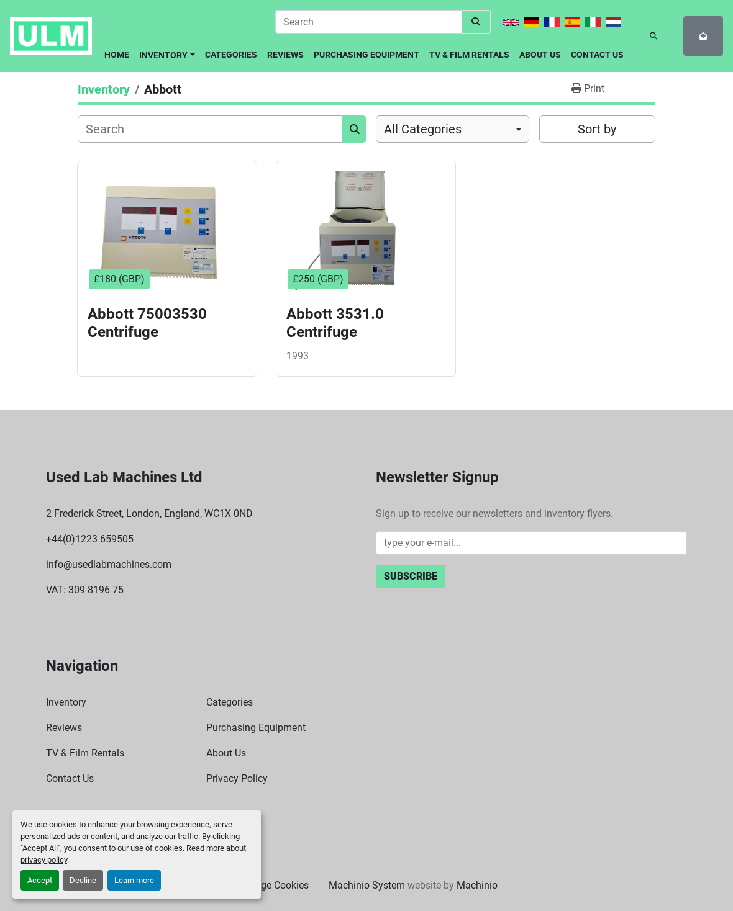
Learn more (134, 880)
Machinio (477, 885)
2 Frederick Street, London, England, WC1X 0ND (149, 513)
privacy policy (43, 859)
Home (116, 55)
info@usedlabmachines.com (108, 564)
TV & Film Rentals (469, 55)
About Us (540, 55)
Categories (231, 55)
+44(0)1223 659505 (90, 539)
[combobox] (452, 129)
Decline (83, 880)
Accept (39, 880)
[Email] (531, 543)
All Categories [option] (423, 129)
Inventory (163, 55)
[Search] (368, 22)
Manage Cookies (272, 885)
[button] (167, 53)
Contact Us (597, 55)
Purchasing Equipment (366, 55)
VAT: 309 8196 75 (85, 590)
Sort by (597, 129)
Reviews (285, 55)
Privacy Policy (237, 778)
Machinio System (367, 885)
